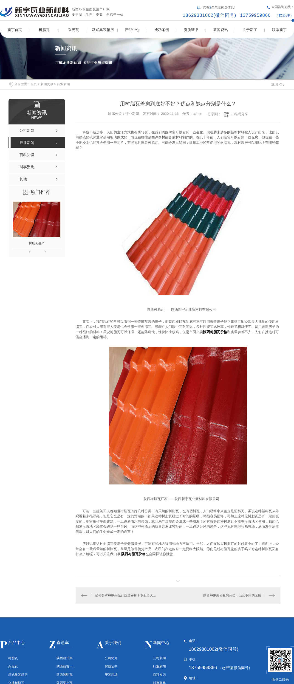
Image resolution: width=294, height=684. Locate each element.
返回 (277, 84)
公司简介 (111, 658)
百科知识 (159, 674)
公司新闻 (159, 658)
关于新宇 (250, 30)
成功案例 (161, 30)
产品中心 (132, 30)
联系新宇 (279, 30)
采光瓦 (73, 30)
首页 (33, 84)
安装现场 (111, 674)
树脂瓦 (44, 30)
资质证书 (191, 30)
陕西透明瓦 (65, 674)
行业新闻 (63, 84)
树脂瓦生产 (37, 243)
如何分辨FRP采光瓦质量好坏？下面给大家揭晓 (127, 595)
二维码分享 (239, 114)
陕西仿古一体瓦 (66, 666)
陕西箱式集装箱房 (66, 658)
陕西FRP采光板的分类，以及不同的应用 (232, 595)
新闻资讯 (220, 30)
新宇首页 (14, 30)
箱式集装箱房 (103, 30)
